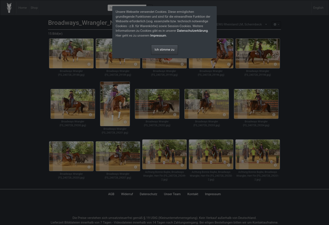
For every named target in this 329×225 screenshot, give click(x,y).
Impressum (158, 35)
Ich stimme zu (164, 50)
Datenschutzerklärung (192, 31)
